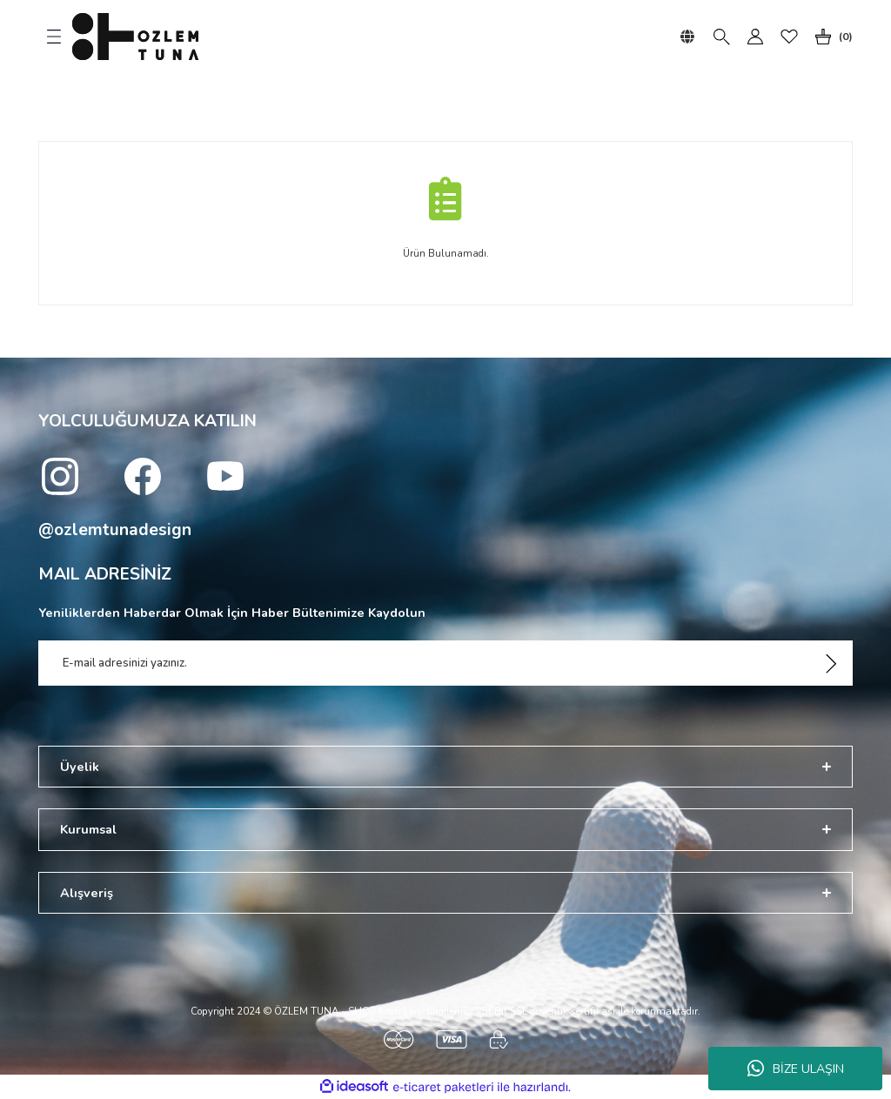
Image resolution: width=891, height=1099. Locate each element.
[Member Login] (755, 36)
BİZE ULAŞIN (795, 1068)
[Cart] (830, 36)
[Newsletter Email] (445, 663)
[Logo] (135, 36)
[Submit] (831, 663)
